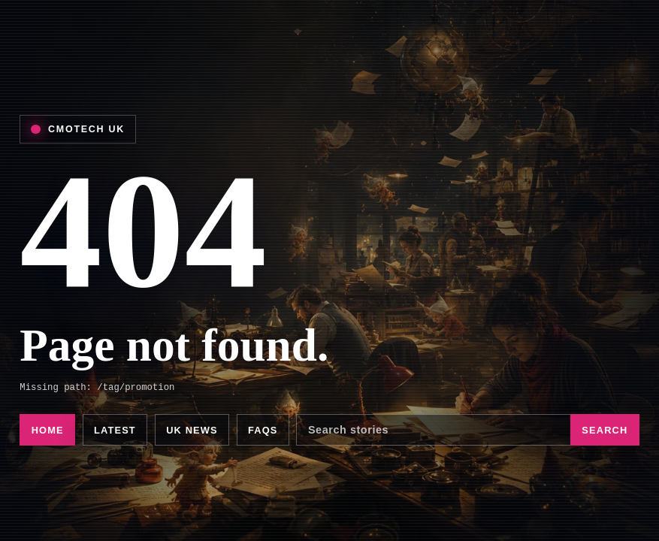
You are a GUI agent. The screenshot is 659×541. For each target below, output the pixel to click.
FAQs (262, 430)
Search (604, 430)
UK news (192, 430)
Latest (115, 430)
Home (48, 430)
